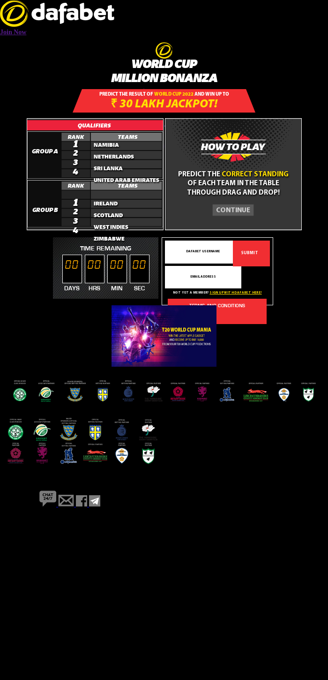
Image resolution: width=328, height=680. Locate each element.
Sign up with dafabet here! (235, 293)
